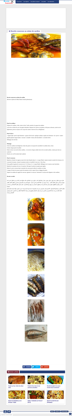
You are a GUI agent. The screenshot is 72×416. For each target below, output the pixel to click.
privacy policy (65, 411)
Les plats (43, 1)
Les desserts (51, 1)
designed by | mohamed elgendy (6, 414)
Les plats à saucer (35, 1)
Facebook (26, 367)
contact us (57, 411)
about (52, 411)
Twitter (35, 367)
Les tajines (26, 1)
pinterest (44, 367)
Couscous (19, 1)
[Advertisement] (36, 18)
